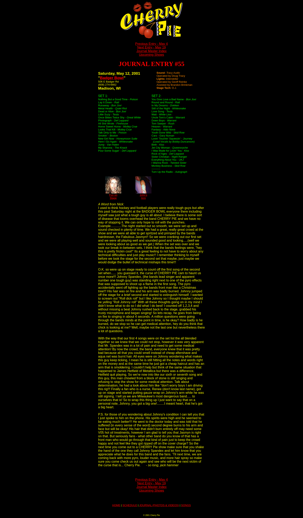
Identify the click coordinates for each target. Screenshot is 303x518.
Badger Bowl (111, 78)
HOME (116, 505)
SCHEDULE (129, 505)
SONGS (186, 505)
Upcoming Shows (151, 54)
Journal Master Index (151, 51)
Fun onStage (113, 195)
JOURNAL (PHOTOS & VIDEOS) (159, 505)
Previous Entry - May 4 (151, 43)
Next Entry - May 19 (151, 47)
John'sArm (143, 195)
